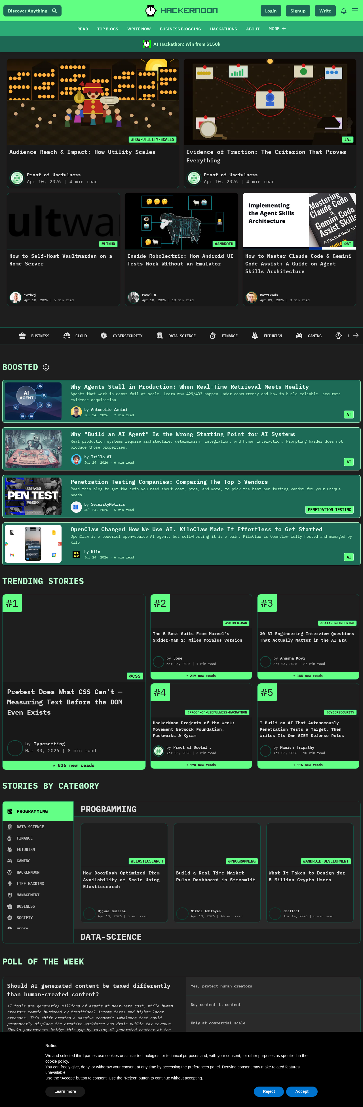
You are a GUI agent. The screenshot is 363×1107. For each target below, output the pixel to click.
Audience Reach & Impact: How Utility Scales (82, 152)
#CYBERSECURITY (340, 712)
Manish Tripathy (297, 747)
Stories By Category (50, 785)
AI (349, 414)
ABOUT (252, 29)
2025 (31, 852)
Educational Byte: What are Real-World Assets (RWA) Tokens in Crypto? (44, 927)
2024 (88, 852)
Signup (298, 11)
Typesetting (49, 743)
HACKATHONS (223, 29)
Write (325, 11)
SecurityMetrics (108, 504)
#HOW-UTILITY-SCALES (152, 139)
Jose (177, 658)
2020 (314, 852)
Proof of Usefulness (54, 174)
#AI (347, 139)
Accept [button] (302, 1091)
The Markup (215, 942)
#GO (173, 908)
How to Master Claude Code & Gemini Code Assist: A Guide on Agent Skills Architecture (298, 264)
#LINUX (108, 243)
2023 (144, 852)
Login (271, 11)
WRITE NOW (139, 29)
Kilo (95, 551)
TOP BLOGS (107, 29)
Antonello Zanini (109, 409)
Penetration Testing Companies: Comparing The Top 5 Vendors (169, 482)
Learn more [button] (65, 1091)
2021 (258, 852)
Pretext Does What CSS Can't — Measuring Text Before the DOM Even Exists (64, 702)
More (277, 28)
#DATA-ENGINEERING (337, 623)
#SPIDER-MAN (236, 623)
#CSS (135, 676)
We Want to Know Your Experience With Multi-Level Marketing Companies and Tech (230, 927)
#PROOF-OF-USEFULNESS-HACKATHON (217, 712)
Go (116, 942)
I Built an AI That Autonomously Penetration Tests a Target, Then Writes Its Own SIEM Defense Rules (302, 729)
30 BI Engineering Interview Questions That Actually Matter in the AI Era (307, 637)
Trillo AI (101, 456)
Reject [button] (269, 1091)
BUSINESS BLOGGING (180, 29)
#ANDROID (224, 243)
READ (82, 29)
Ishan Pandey (309, 942)
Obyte (27, 942)
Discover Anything (32, 11)
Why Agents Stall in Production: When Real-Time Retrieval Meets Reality (190, 386)
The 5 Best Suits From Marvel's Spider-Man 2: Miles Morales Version (197, 637)
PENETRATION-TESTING (329, 509)
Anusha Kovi (292, 658)
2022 (201, 852)
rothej (30, 295)
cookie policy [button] (56, 1061)
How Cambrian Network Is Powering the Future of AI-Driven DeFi (319, 927)
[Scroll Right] (356, 335)
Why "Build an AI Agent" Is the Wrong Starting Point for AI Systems (183, 434)
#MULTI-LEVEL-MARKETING (244, 908)
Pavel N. (150, 295)
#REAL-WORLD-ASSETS (64, 908)
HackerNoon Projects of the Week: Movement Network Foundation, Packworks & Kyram (194, 729)
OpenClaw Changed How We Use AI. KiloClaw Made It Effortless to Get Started (196, 529)
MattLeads (269, 295)
